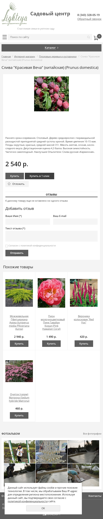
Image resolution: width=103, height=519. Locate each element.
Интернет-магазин (24, 56)
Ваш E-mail (59, 216)
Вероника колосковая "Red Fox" (84, 319)
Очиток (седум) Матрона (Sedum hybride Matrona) (19, 397)
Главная (6, 56)
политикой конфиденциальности (38, 245)
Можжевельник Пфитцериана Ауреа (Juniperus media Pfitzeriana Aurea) (19, 322)
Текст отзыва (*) (15, 228)
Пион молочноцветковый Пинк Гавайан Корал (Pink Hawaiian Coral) (53, 322)
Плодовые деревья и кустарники (58, 56)
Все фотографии (92, 433)
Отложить (18, 184)
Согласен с (32, 245)
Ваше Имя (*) (13, 216)
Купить (14, 176)
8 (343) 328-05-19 (88, 15)
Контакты (94, 496)
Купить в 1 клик (39, 176)
